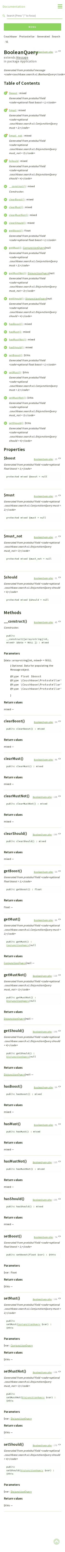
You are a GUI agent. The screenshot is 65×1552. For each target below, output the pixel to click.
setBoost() (15, 355)
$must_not (15, 135)
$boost (13, 93)
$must (13, 110)
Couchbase (10, 36)
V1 (7, 41)
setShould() (16, 423)
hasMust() (15, 331)
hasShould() (16, 347)
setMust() (15, 372)
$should (13, 160)
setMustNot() (17, 397)
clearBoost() (17, 199)
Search (56, 36)
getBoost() (16, 230)
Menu (32, 26)
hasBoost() (16, 323)
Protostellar (27, 36)
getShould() (16, 298)
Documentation (14, 6)
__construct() (17, 186)
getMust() (15, 247)
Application (28, 61)
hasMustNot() (17, 339)
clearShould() (17, 222)
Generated (43, 36)
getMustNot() (17, 273)
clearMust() (16, 207)
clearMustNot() (18, 215)
